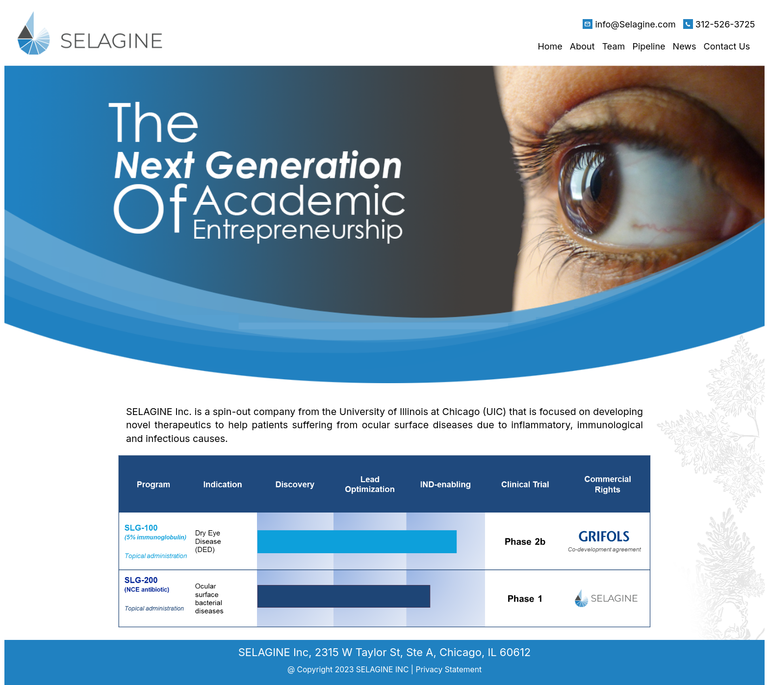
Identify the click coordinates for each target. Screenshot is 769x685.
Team (613, 46)
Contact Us (727, 46)
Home (550, 46)
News (684, 46)
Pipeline (648, 46)
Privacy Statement (448, 669)
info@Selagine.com (635, 24)
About (582, 46)
